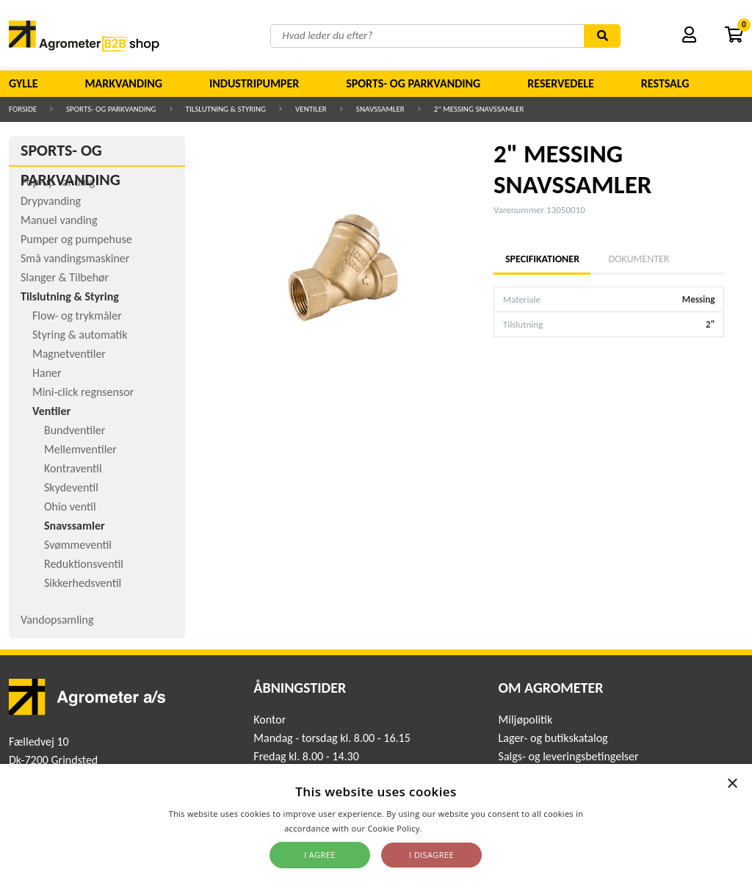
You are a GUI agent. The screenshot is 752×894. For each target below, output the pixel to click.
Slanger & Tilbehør (65, 277)
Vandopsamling (57, 620)
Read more (446, 828)
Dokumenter (638, 259)
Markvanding (123, 83)
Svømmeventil (78, 545)
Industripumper (254, 83)
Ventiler (311, 109)
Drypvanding (51, 201)
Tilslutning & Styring (226, 109)
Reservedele (560, 83)
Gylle (23, 83)
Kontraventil (73, 468)
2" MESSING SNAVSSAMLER (479, 109)
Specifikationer (542, 259)
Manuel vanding (59, 220)
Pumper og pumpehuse (76, 239)
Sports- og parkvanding (413, 83)
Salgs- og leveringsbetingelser (569, 756)
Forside (23, 109)
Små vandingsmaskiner (75, 258)
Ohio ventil (70, 506)
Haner (47, 373)
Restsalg (665, 83)
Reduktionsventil (83, 564)
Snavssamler (380, 109)
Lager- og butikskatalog (553, 738)
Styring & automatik (79, 335)
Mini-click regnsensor (83, 392)
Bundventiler (74, 430)
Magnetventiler (69, 354)
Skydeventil (71, 487)
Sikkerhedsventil (82, 583)
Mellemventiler (80, 449)
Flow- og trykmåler (77, 315)
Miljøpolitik (526, 720)
